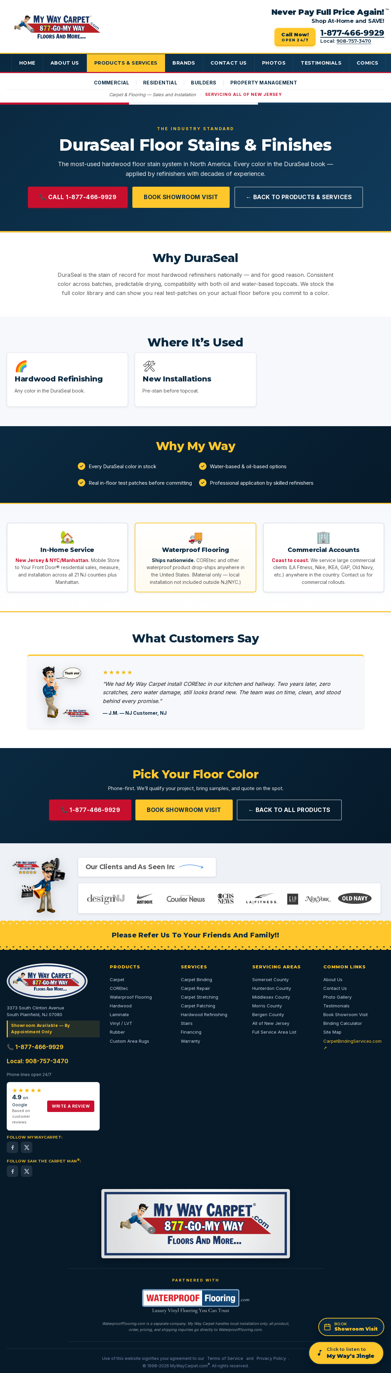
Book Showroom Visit (181, 197)
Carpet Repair (195, 988)
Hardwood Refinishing (204, 1014)
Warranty (190, 1041)
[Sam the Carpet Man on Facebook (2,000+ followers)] (12, 1171)
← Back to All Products (289, 810)
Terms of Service (225, 1358)
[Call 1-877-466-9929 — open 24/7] (295, 37)
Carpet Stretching (199, 997)
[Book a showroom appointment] (351, 1327)
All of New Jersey (270, 1023)
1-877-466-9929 (352, 33)
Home (27, 63)
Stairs (187, 1023)
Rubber (117, 1032)
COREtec (119, 988)
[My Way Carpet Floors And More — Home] (57, 27)
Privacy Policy (271, 1358)
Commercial (111, 82)
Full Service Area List (274, 1032)
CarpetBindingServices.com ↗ (352, 1044)
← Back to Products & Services (299, 197)
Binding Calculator (342, 1023)
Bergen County (268, 1014)
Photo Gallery (337, 997)
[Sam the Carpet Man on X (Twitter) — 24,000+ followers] (26, 1171)
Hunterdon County (271, 988)
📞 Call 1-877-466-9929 (78, 197)
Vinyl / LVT (121, 1023)
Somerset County (270, 979)
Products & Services (127, 63)
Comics (372, 63)
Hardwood (121, 1005)
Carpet (117, 979)
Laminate (119, 1014)
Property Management (263, 82)
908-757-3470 (353, 41)
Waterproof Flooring (131, 997)
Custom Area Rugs (129, 1041)
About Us (65, 63)
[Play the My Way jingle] (346, 1353)
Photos (277, 63)
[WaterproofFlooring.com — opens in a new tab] (196, 1301)
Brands (186, 63)
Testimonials (325, 63)
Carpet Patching (198, 1005)
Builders (203, 82)
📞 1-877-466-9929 (90, 810)
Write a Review (71, 1106)
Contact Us (231, 63)
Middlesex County (271, 997)
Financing (191, 1032)
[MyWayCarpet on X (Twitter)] (26, 1147)
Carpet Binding (196, 979)
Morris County (267, 1005)
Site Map (332, 1032)
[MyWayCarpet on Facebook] (12, 1147)
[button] (67, 379)
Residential (160, 82)
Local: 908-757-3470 (37, 1061)
